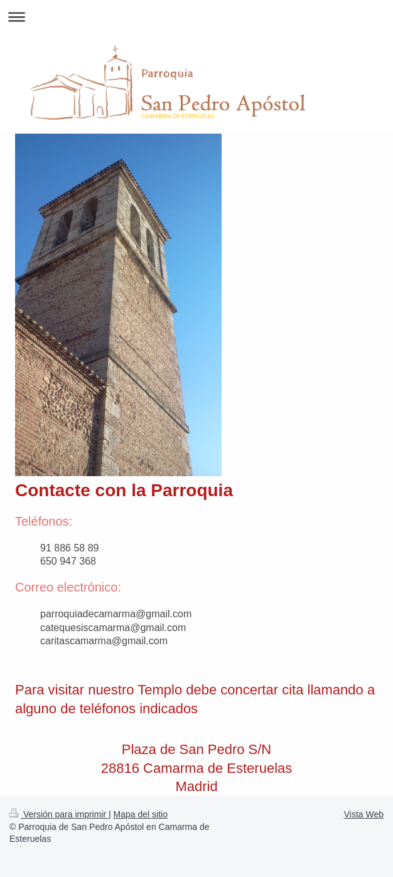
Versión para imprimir (59, 814)
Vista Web (364, 814)
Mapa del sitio (141, 814)
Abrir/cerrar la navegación (196, 16)
